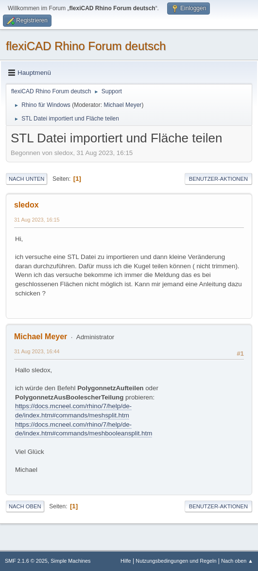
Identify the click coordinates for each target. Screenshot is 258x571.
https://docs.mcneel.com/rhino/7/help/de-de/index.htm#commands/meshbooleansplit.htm (83, 429)
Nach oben (25, 506)
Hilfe (125, 561)
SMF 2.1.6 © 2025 (26, 561)
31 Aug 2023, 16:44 (37, 351)
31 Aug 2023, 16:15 (37, 220)
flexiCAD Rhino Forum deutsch (86, 45)
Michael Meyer (122, 105)
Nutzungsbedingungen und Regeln (176, 561)
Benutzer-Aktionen (218, 179)
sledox (26, 205)
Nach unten (26, 179)
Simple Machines (70, 561)
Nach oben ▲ (237, 561)
